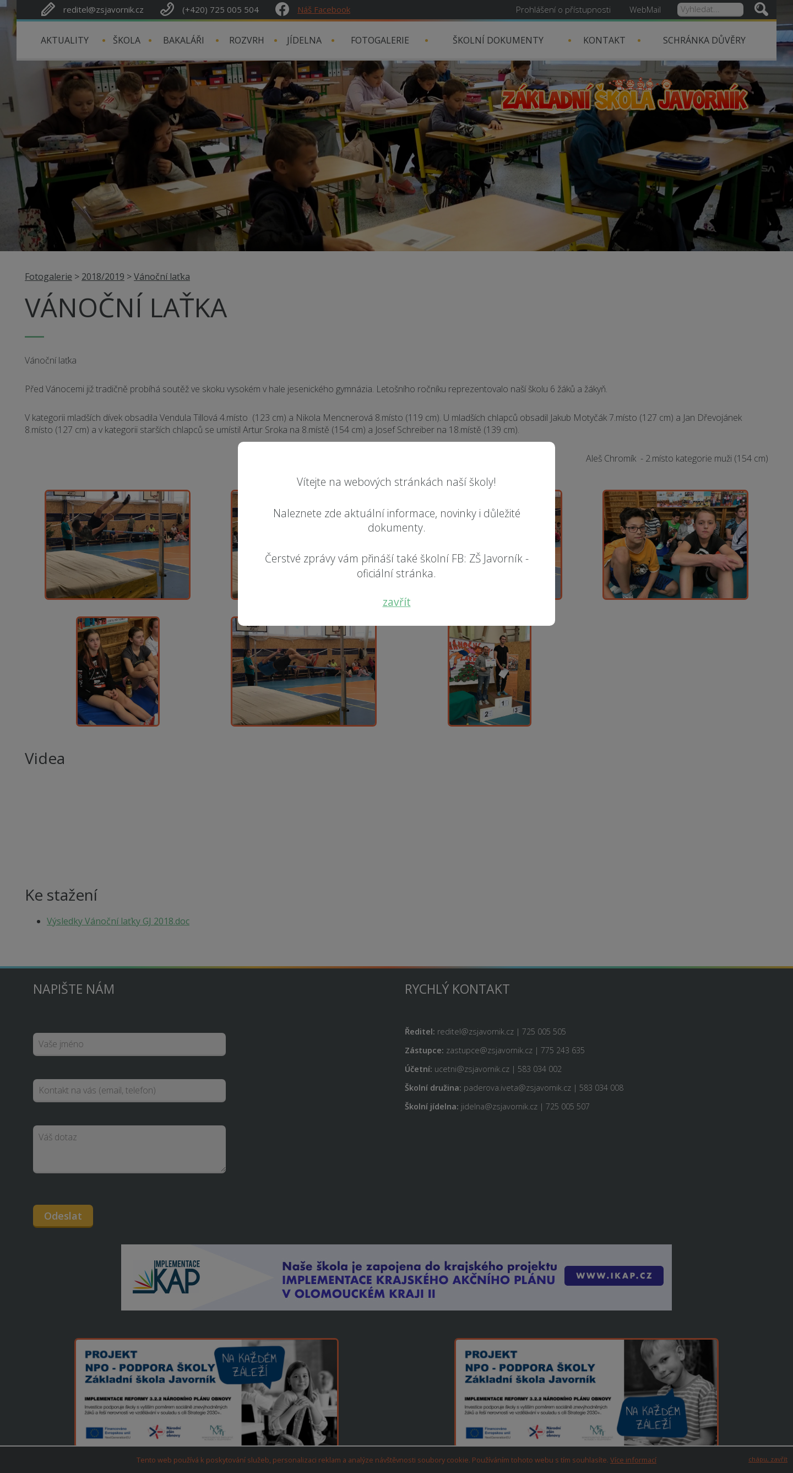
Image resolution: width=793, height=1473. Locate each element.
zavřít (397, 601)
